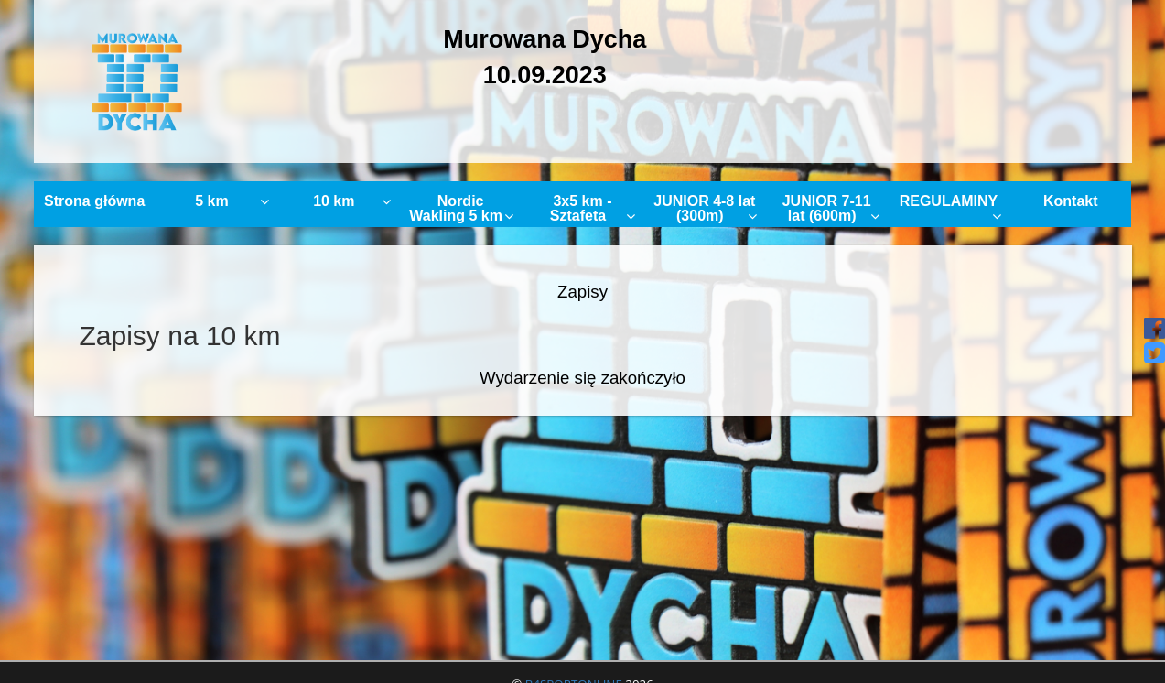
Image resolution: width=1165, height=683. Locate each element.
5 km (232, 201)
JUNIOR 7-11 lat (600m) (830, 208)
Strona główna (94, 201)
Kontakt (1070, 201)
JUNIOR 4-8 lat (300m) (705, 208)
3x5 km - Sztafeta (592, 208)
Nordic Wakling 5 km (461, 208)
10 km (352, 201)
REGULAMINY (950, 208)
